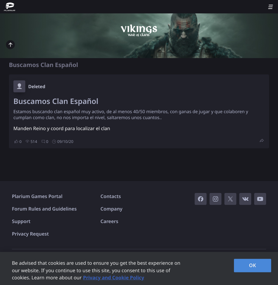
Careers (109, 221)
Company (112, 208)
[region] (139, 268)
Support (21, 221)
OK (252, 265)
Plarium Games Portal (37, 196)
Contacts (111, 196)
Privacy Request (30, 234)
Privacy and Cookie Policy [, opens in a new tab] (113, 277)
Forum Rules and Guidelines (44, 208)
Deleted (36, 87)
